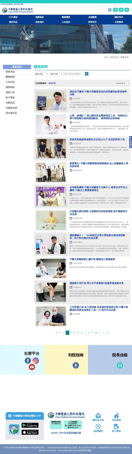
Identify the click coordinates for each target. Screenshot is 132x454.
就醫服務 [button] (39, 17)
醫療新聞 (124, 57)
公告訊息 (10, 82)
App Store (30, 432)
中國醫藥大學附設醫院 (66, 415)
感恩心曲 (10, 92)
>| (107, 333)
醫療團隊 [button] (66, 17)
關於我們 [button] (119, 17)
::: (2, 1)
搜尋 (109, 9)
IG (36, 361)
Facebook (28, 361)
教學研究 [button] (92, 22)
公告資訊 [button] (66, 22)
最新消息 (10, 71)
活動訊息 (10, 102)
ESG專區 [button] (13, 17)
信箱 (120, 365)
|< (57, 333)
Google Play (30, 425)
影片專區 (10, 97)
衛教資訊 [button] (39, 22)
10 (96, 333)
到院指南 (76, 365)
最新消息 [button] (13, 22)
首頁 (106, 57)
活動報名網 (11, 108)
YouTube (32, 367)
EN (127, 10)
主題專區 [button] (119, 22)
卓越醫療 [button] (92, 17)
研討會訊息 (11, 113)
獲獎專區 (10, 87)
